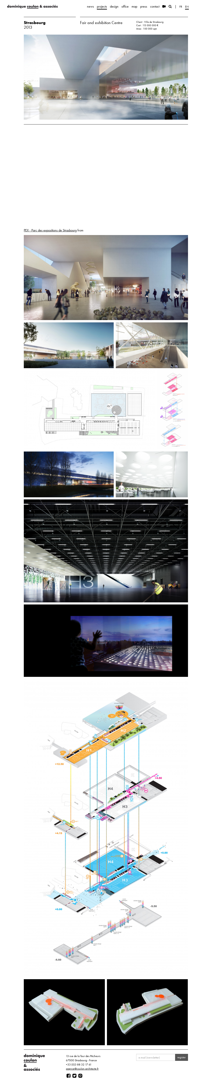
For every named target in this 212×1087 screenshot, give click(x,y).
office (125, 6)
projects (102, 6)
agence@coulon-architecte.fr (82, 1069)
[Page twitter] (74, 1076)
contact (154, 6)
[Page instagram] (80, 1076)
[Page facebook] (68, 1076)
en (187, 6)
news (90, 6)
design (114, 6)
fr (180, 6)
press (143, 6)
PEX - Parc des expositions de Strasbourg (50, 230)
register (181, 1057)
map (134, 6)
